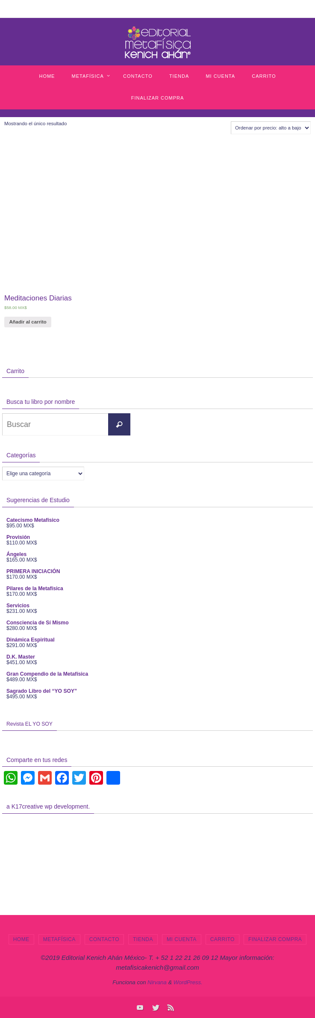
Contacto (104, 939)
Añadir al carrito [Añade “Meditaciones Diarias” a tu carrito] (27, 321)
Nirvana (157, 982)
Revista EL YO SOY (29, 724)
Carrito (222, 939)
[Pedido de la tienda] (271, 127)
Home (21, 939)
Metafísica (59, 939)
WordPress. (188, 982)
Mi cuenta (182, 939)
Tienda (143, 939)
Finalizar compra (275, 939)
